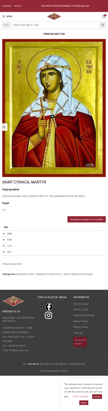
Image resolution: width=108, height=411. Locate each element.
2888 (6, 240)
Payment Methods (83, 350)
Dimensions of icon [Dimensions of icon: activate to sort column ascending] (32, 229)
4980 (6, 253)
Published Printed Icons (49, 309)
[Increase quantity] (81, 240)
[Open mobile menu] (7, 16)
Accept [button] (97, 396)
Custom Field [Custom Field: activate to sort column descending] (96, 229)
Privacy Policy (80, 362)
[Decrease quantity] (71, 240)
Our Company (80, 338)
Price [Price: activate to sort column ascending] (60, 227)
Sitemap (78, 367)
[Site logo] (53, 16)
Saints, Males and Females (78, 309)
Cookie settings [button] (80, 396)
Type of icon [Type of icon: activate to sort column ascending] (48, 230)
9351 (6, 280)
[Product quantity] (76, 240)
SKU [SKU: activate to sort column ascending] (6, 227)
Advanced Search (80, 377)
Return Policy (80, 356)
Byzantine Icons (25, 309)
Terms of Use (80, 344)
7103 (6, 266)
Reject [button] (83, 403)
